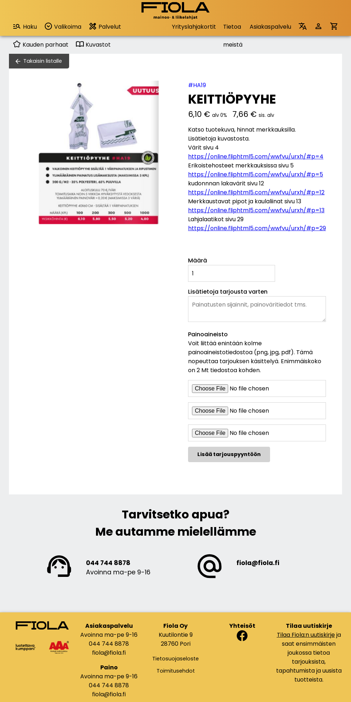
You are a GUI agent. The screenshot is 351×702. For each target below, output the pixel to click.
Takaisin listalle (42, 61)
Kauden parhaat (40, 45)
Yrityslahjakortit (194, 27)
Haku (25, 26)
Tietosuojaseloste (175, 658)
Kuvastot (93, 45)
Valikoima (62, 26)
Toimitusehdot (176, 670)
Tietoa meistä (232, 29)
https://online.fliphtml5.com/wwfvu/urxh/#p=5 (255, 174)
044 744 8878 (108, 563)
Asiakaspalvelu (270, 27)
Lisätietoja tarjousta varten (228, 292)
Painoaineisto (208, 334)
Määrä (197, 260)
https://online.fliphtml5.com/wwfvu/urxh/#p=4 (255, 156)
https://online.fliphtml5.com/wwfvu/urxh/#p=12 (256, 192)
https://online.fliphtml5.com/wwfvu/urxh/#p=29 (257, 228)
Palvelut (104, 26)
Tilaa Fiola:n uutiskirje (306, 635)
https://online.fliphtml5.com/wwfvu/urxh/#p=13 (256, 210)
